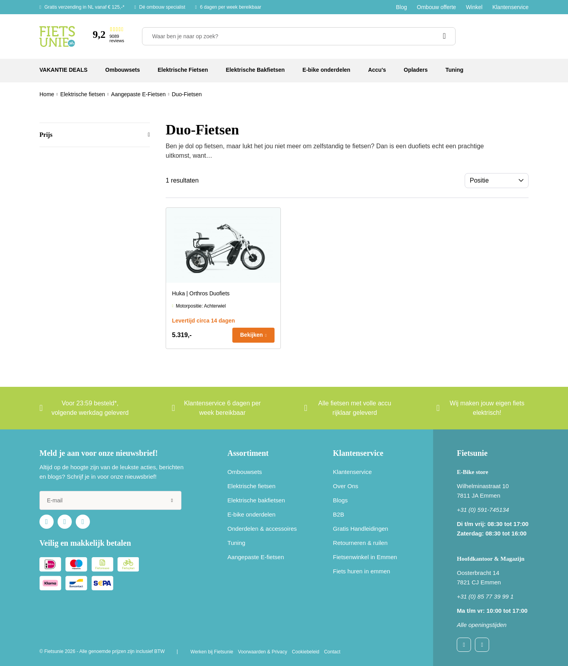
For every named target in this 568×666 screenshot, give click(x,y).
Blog (401, 7)
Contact (332, 652)
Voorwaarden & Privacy (262, 652)
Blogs (340, 500)
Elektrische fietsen (252, 486)
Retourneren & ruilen (360, 542)
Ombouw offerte (436, 7)
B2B (338, 514)
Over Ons (345, 486)
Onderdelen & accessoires (262, 528)
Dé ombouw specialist (162, 7)
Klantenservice (510, 7)
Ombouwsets (245, 471)
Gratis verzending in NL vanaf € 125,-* (84, 7)
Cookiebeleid (305, 652)
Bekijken (251, 335)
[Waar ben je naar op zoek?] (299, 36)
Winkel (474, 7)
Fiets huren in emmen (361, 571)
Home (46, 94)
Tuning (236, 542)
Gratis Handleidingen (360, 528)
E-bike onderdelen (252, 514)
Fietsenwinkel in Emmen (365, 557)
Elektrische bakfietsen (256, 500)
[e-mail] (110, 500)
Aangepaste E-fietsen (256, 557)
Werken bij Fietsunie (212, 652)
